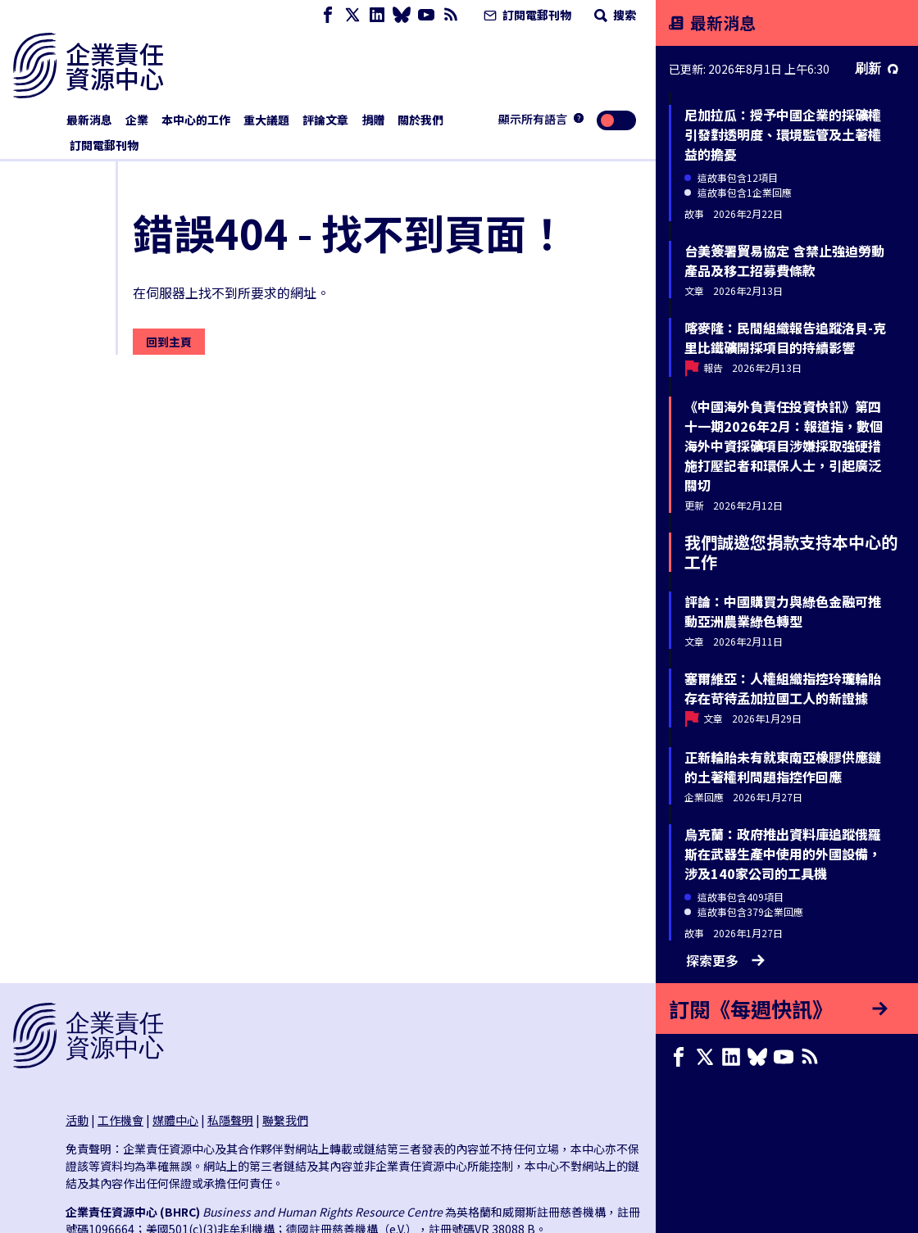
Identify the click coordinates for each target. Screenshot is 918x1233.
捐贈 (372, 119)
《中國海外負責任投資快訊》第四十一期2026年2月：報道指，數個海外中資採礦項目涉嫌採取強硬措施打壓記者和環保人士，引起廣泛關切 (783, 446)
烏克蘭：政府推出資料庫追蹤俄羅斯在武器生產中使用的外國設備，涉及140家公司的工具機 (782, 853)
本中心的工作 (195, 119)
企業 (136, 119)
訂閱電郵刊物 (525, 15)
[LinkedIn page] (377, 15)
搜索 (613, 15)
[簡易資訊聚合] (451, 15)
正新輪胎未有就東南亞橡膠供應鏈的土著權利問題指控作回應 (782, 766)
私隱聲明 (230, 1120)
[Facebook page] (328, 15)
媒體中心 (175, 1120)
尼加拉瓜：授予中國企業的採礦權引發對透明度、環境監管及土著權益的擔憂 (782, 134)
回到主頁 (169, 341)
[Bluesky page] (401, 15)
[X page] (352, 15)
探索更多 (725, 960)
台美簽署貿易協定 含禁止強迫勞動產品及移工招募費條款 (784, 260)
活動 (77, 1120)
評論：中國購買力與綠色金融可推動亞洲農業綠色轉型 (782, 611)
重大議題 (266, 119)
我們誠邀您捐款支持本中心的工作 (791, 551)
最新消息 (89, 119)
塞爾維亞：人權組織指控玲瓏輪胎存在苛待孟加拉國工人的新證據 (782, 688)
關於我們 (420, 119)
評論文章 (325, 119)
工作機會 (120, 1120)
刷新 (876, 68)
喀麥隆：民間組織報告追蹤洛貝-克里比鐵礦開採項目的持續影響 (785, 337)
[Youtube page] (426, 15)
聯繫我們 (285, 1120)
